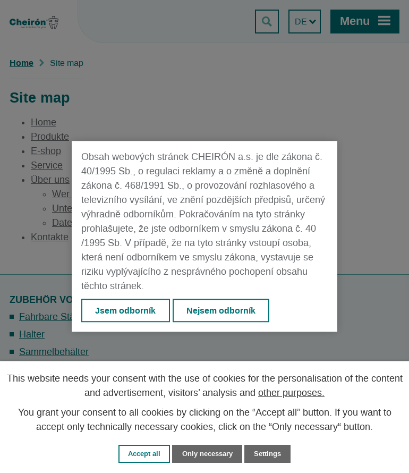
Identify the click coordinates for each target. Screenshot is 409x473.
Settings (267, 453)
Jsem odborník (125, 310)
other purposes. (291, 393)
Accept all (144, 453)
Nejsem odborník (220, 310)
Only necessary (207, 453)
